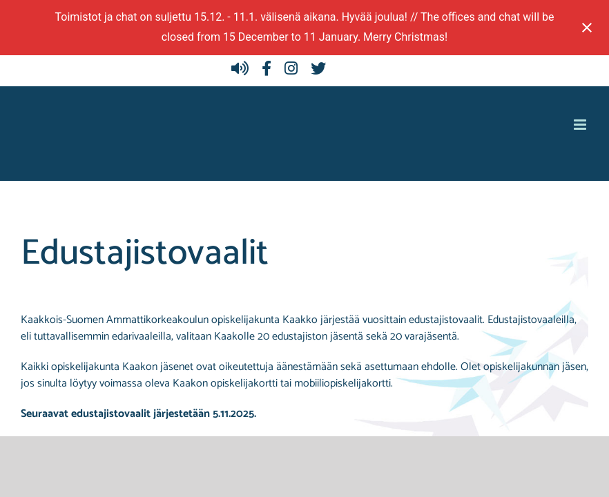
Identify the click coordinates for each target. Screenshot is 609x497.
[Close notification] (587, 27)
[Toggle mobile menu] (581, 124)
